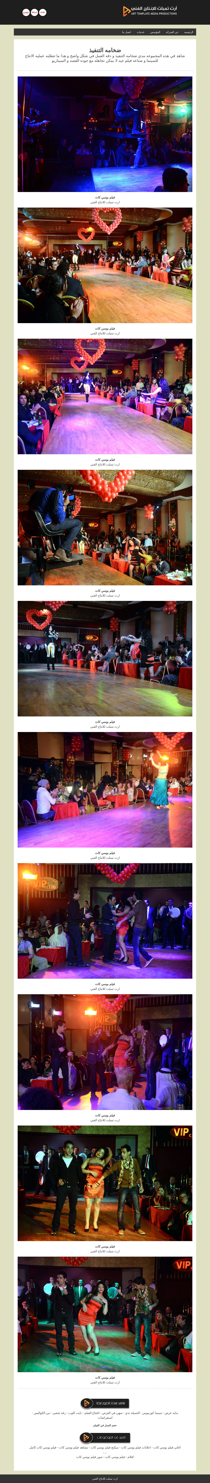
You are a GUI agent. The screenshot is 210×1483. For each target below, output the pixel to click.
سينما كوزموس (152, 1413)
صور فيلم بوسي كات (89, 1457)
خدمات (140, 32)
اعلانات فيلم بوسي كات (136, 1447)
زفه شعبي (59, 1413)
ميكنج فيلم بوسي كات (104, 1447)
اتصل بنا (126, 32)
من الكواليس (42, 1413)
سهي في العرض (112, 1413)
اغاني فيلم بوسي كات (167, 1447)
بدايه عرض (171, 1413)
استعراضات (105, 1417)
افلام (131, 1457)
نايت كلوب (74, 1413)
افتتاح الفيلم (91, 1413)
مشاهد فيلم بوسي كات (73, 1447)
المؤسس (155, 32)
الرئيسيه (188, 32)
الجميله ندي (132, 1413)
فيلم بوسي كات (115, 1457)
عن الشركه (172, 32)
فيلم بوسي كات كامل (42, 1447)
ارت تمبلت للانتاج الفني (105, 1478)
